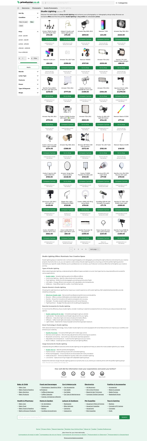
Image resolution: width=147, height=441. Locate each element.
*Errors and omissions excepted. (73, 438)
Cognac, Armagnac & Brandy (51, 397)
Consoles (112, 408)
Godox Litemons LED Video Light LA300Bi (49, 145)
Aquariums (90, 408)
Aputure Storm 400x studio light (121, 88)
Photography (36, 8)
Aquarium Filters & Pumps (95, 404)
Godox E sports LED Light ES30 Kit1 (49, 174)
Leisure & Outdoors (70, 401)
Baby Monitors (24, 392)
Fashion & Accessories (116, 384)
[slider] (19, 63)
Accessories (113, 387)
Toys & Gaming (113, 401)
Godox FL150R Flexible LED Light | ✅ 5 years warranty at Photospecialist (67, 117)
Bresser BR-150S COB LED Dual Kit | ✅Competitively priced (85, 145)
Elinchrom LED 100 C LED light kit (49, 202)
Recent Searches (58, 429)
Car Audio (67, 390)
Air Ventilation (46, 404)
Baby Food (22, 406)
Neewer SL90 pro (49, 59)
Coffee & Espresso (47, 392)
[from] (23, 58)
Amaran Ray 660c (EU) (85, 31)
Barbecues (45, 406)
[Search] (42, 3)
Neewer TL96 (103, 31)
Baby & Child (22, 384)
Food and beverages (48, 384)
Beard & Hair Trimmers (94, 392)
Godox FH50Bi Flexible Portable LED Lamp (85, 174)
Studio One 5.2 (50, 349)
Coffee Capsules (46, 394)
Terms (38, 429)
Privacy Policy (46, 429)
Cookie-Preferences (104, 429)
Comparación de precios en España (75, 434)
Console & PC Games (116, 406)
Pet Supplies (90, 401)
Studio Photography (51, 8)
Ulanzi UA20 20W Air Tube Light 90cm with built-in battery (67, 230)
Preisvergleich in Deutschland (118, 434)
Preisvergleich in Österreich (97, 434)
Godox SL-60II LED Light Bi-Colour (103, 117)
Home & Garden (46, 401)
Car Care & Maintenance (72, 394)
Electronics (25, 8)
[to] (35, 58)
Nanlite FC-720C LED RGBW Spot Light (121, 202)
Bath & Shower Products (27, 411)
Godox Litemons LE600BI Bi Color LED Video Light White (85, 88)
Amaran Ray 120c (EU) (121, 31)
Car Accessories (69, 387)
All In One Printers (92, 390)
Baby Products (24, 394)
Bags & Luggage (114, 390)
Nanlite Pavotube (51, 333)
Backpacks (67, 404)
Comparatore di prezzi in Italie (28, 434)
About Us (87, 429)
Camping (67, 408)
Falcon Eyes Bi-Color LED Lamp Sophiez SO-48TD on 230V (103, 230)
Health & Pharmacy (25, 401)
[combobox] (79, 3)
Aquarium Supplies (92, 406)
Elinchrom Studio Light (53, 295)
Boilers (43, 408)
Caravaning (68, 411)
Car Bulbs (67, 392)
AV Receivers (90, 387)
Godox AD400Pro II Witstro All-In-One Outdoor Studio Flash (49, 230)
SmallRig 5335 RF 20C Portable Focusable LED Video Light (103, 202)
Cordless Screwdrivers (49, 411)
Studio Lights (50, 276)
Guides (94, 429)
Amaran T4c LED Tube (67, 59)
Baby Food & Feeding (26, 390)
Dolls (110, 411)
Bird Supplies (91, 411)
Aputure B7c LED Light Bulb (103, 174)
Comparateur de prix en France (50, 434)
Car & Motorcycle (69, 384)
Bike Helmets (68, 406)
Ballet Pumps (113, 392)
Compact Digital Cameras (95, 394)
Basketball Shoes (115, 394)
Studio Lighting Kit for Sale (55, 314)
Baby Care (22, 387)
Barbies (111, 404)
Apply (29, 67)
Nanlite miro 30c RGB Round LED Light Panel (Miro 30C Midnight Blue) (121, 174)
